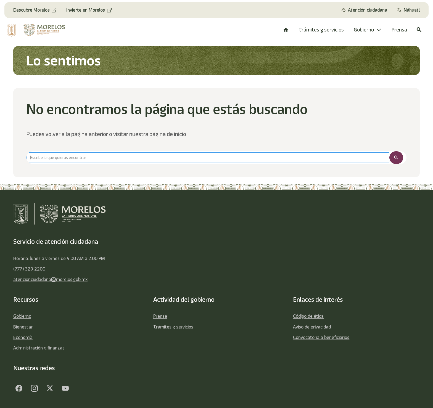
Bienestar (23, 327)
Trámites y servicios (173, 327)
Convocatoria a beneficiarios (321, 337)
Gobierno (22, 316)
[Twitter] (49, 388)
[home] (40, 30)
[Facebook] (18, 388)
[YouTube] (65, 388)
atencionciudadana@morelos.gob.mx (50, 279)
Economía (23, 337)
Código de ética (308, 316)
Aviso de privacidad (312, 327)
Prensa (160, 316)
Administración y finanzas (39, 348)
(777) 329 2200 (29, 269)
